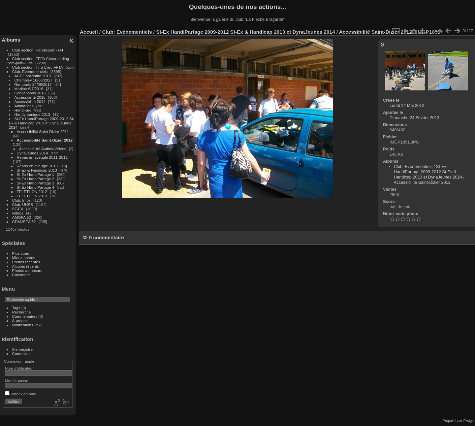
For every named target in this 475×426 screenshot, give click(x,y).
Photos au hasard (27, 270)
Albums (11, 40)
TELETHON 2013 (32, 196)
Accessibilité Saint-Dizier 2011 (43, 131)
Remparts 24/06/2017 (33, 84)
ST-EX (17, 209)
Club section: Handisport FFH (37, 50)
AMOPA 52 (21, 217)
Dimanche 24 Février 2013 (414, 117)
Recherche (21, 312)
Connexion (21, 353)
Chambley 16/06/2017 (33, 80)
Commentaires (25, 316)
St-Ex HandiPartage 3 (35, 183)
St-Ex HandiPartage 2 (35, 179)
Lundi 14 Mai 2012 (407, 105)
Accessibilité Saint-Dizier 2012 (45, 140)
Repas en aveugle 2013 (37, 166)
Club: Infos (21, 200)
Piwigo (468, 421)
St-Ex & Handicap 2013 (37, 170)
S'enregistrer (23, 349)
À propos (20, 320)
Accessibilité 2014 (30, 101)
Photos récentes (26, 262)
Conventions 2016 (30, 93)
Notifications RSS (27, 325)
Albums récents (25, 266)
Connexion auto (20, 394)
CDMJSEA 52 (24, 221)
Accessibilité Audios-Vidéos (42, 149)
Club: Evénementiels (30, 71)
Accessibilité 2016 (30, 97)
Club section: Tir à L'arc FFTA (37, 67)
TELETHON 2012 (32, 191)
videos (17, 213)
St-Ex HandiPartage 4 (35, 187)
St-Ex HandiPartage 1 (35, 174)
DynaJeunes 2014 (32, 153)
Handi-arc (23, 110)
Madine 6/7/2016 (29, 88)
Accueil (89, 32)
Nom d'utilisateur (19, 368)
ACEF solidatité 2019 (33, 76)
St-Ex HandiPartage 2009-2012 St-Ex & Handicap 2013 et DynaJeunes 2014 (42, 122)
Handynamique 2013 (32, 114)
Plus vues (20, 253)
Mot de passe (16, 380)
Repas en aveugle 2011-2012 (42, 157)
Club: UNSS (22, 204)
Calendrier (21, 275)
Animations (24, 106)
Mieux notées (23, 257)
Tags (16, 308)
